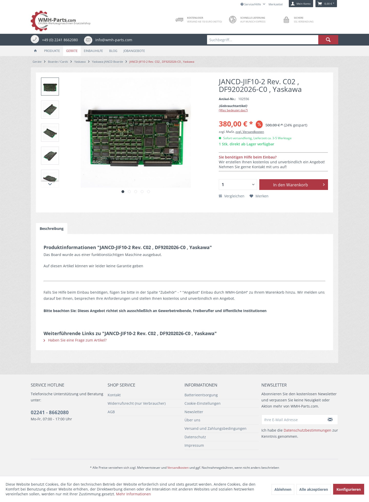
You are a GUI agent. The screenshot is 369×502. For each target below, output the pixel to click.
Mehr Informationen (133, 494)
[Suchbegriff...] (272, 39)
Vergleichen (231, 196)
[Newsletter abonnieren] (330, 419)
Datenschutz (195, 436)
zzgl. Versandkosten (249, 132)
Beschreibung (52, 228)
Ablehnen (282, 489)
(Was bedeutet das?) (233, 110)
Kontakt (114, 394)
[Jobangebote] (134, 51)
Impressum (194, 445)
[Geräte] (72, 51)
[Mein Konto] (301, 3)
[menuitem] (272, 39)
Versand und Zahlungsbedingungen (215, 428)
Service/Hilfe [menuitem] (251, 4)
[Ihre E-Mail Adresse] (292, 419)
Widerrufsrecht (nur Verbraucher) (137, 403)
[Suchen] (328, 39)
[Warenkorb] (326, 3)
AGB (111, 411)
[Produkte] (52, 51)
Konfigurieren (348, 489)
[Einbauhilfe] (93, 51)
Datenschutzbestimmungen (307, 430)
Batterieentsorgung (201, 394)
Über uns (192, 420)
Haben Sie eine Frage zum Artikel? (75, 340)
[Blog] (113, 51)
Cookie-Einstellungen (202, 403)
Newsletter (193, 411)
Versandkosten (178, 467)
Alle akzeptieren (313, 489)
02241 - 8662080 (50, 412)
